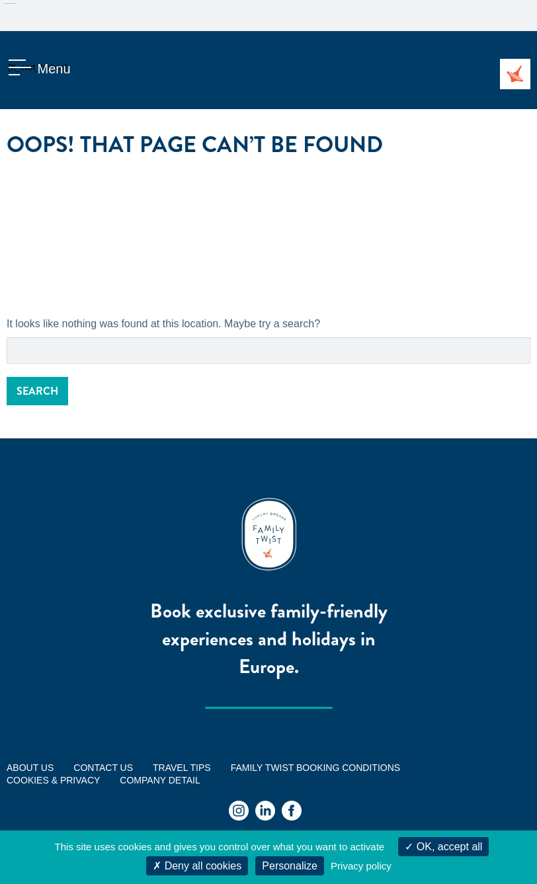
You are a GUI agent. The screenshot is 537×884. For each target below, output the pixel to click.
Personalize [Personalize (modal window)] (289, 865)
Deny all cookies (197, 865)
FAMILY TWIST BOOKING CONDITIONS (315, 767)
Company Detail (160, 780)
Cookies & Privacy (53, 780)
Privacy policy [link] (361, 865)
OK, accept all (443, 846)
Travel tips (182, 767)
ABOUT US (30, 767)
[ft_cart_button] (23, 68)
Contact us (103, 767)
